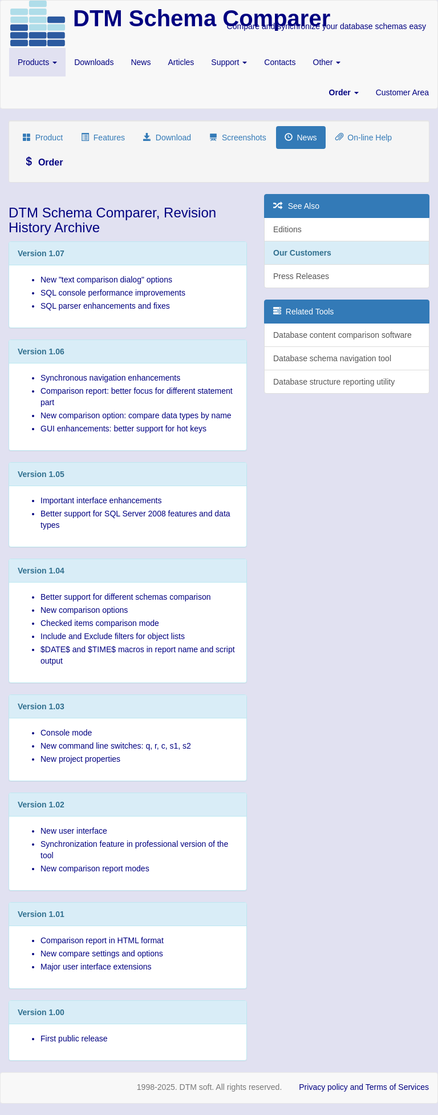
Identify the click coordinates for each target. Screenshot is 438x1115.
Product (43, 137)
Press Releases (301, 276)
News (141, 62)
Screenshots (237, 137)
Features (103, 137)
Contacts (279, 62)
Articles (181, 62)
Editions (287, 229)
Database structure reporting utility (334, 381)
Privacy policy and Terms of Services (364, 1087)
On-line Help (363, 137)
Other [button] (327, 62)
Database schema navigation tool (332, 358)
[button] (344, 92)
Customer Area (402, 92)
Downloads (93, 62)
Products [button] (37, 62)
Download (167, 137)
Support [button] (229, 62)
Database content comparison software (342, 335)
